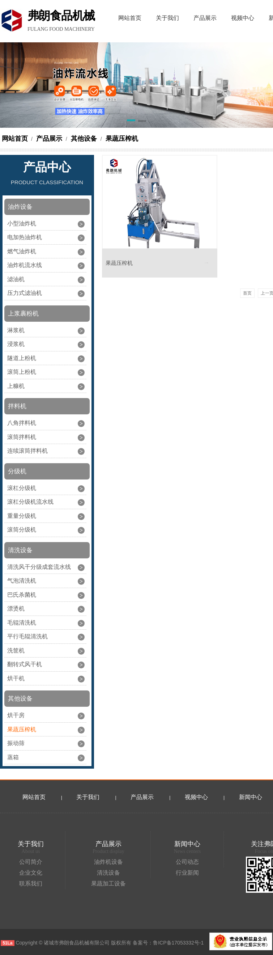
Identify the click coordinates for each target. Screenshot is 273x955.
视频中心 (196, 797)
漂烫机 (16, 608)
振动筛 (16, 743)
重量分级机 (21, 516)
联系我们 (30, 883)
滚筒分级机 (21, 530)
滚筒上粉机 (21, 372)
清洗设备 (108, 873)
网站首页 (15, 138)
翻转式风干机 (24, 664)
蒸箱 (13, 757)
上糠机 (16, 386)
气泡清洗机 (21, 581)
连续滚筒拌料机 (27, 451)
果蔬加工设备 (108, 883)
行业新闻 (187, 873)
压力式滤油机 (24, 293)
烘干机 (16, 678)
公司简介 (30, 862)
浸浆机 (16, 344)
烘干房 (16, 715)
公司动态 (187, 862)
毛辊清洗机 (21, 623)
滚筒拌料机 (21, 437)
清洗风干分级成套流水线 (39, 567)
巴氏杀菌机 (21, 595)
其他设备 (84, 138)
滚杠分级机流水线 (30, 502)
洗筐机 (16, 650)
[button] (131, 121)
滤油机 (16, 279)
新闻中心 (187, 844)
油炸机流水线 (24, 265)
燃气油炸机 (21, 251)
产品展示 (49, 138)
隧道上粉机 (21, 358)
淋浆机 (16, 330)
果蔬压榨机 (121, 138)
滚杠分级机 (21, 488)
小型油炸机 (21, 223)
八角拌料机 (21, 423)
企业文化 (30, 873)
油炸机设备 (108, 862)
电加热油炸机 (24, 237)
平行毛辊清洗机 (27, 636)
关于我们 (87, 797)
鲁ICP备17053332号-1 (178, 943)
